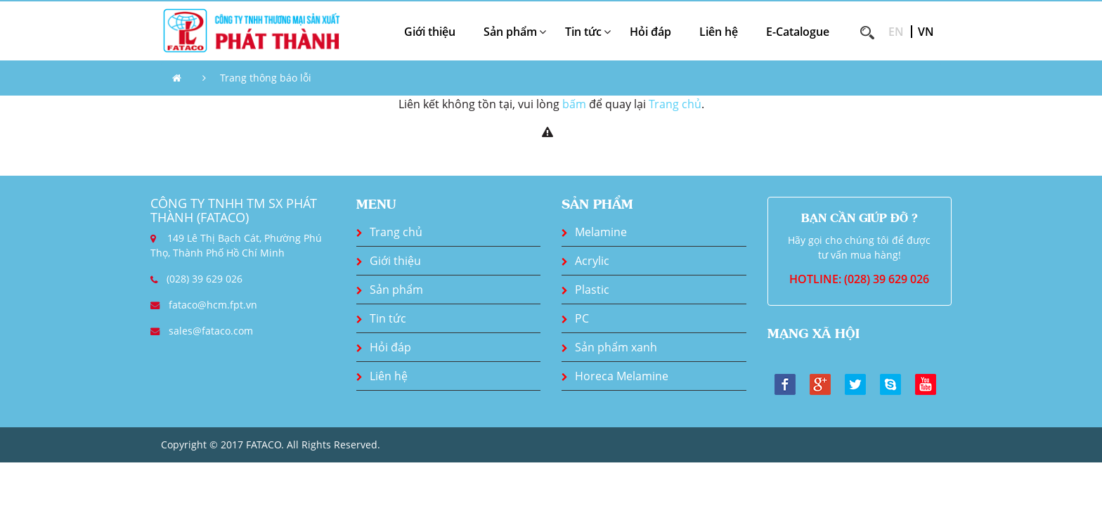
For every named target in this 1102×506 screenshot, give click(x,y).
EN (896, 31)
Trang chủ (675, 104)
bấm (574, 104)
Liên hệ (718, 31)
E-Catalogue (797, 31)
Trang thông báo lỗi (265, 77)
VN (926, 31)
